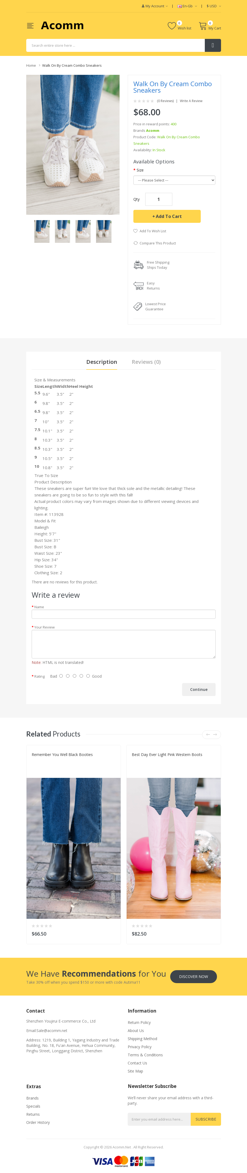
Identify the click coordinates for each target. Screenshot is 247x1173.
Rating (39, 676)
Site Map (135, 1071)
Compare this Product (158, 243)
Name (39, 606)
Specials (33, 1106)
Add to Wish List (153, 230)
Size (140, 170)
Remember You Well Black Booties (62, 754)
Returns (33, 1114)
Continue (199, 689)
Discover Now (193, 976)
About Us (136, 1030)
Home (31, 65)
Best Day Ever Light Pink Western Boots (167, 754)
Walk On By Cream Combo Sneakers (72, 65)
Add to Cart (169, 216)
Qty (136, 199)
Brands (32, 1098)
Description (101, 361)
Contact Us (137, 1063)
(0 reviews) (165, 101)
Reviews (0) (146, 361)
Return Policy (139, 1022)
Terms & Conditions (145, 1054)
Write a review (191, 101)
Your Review (44, 627)
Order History (38, 1122)
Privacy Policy (140, 1046)
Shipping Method (142, 1038)
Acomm (152, 130)
